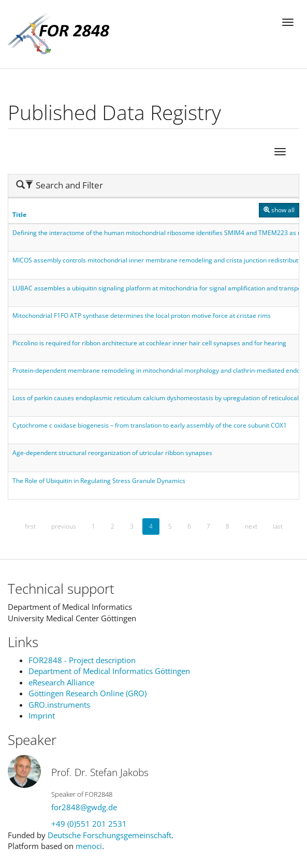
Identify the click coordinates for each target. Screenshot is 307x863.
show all (279, 210)
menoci (89, 846)
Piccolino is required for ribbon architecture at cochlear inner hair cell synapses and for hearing (149, 343)
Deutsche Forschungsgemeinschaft (109, 835)
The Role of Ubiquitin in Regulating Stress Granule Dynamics (98, 480)
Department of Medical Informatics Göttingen (109, 671)
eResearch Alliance (61, 682)
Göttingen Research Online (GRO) (87, 693)
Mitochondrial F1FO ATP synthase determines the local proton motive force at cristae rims (141, 315)
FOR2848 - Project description (82, 660)
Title (19, 214)
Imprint (41, 715)
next (251, 526)
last (278, 526)
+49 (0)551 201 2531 (89, 823)
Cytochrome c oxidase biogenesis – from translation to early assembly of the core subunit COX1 (149, 425)
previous (63, 526)
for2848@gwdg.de (84, 807)
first (30, 526)
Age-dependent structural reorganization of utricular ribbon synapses (112, 452)
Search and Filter (59, 185)
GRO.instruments (59, 704)
